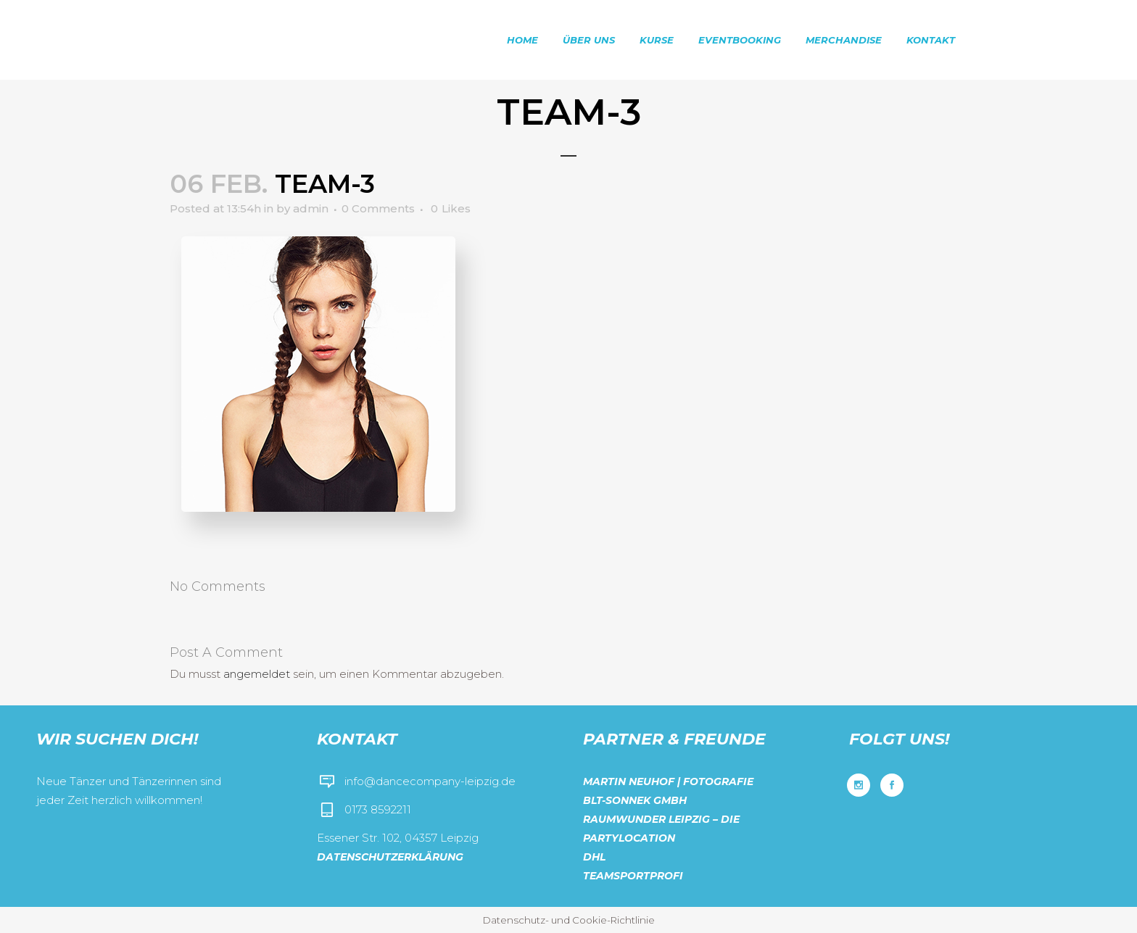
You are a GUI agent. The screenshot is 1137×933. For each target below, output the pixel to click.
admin (310, 208)
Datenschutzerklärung (390, 856)
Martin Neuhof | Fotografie (668, 781)
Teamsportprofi (633, 875)
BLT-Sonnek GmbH (635, 800)
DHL (594, 856)
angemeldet (256, 674)
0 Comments (378, 208)
